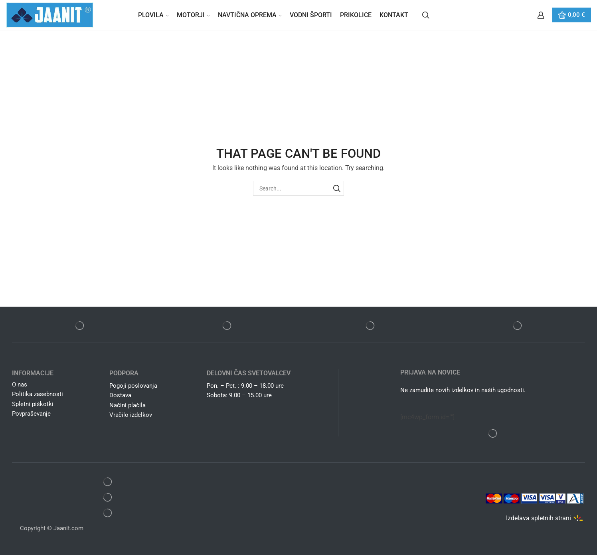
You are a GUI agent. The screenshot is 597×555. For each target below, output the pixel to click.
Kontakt (394, 15)
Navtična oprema (250, 15)
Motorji (193, 15)
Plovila (153, 15)
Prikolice (356, 15)
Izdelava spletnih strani (538, 517)
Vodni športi (311, 15)
